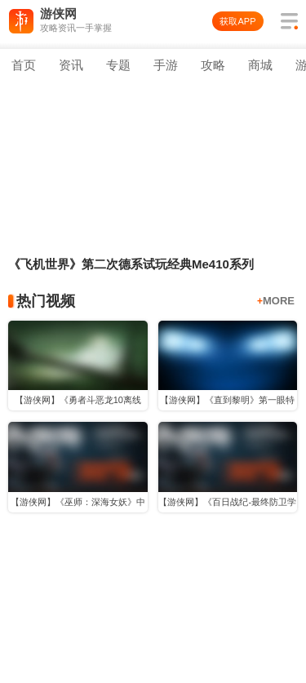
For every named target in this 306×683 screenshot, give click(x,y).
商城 (260, 65)
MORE (276, 301)
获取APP (237, 21)
